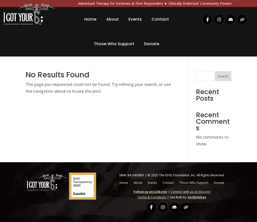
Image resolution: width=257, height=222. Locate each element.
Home (90, 19)
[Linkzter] (242, 19)
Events (135, 19)
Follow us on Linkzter (150, 192)
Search (223, 76)
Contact (160, 19)
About (112, 19)
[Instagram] (219, 19)
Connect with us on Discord (190, 192)
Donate (151, 44)
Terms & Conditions (151, 197)
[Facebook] (207, 19)
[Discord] (230, 19)
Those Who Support (114, 44)
